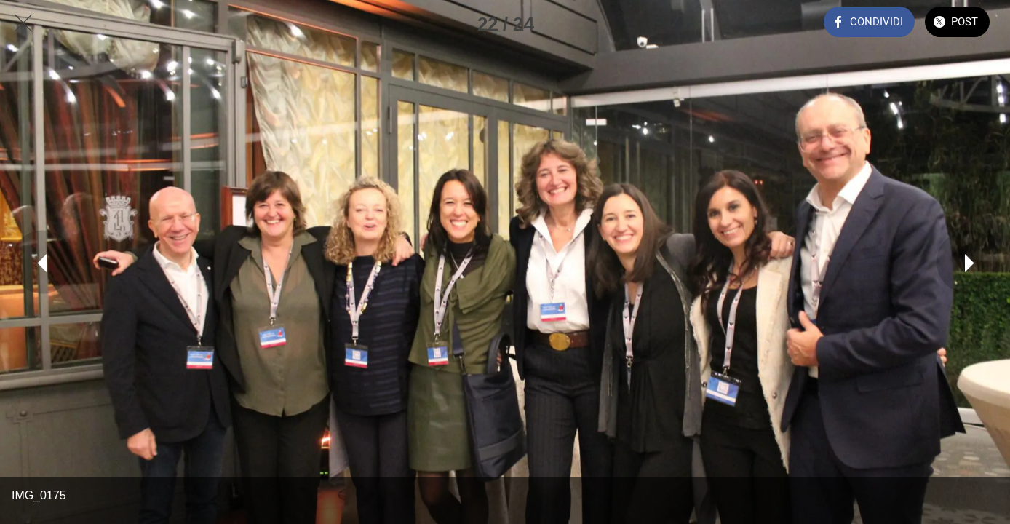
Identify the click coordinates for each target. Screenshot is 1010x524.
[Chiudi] (23, 23)
